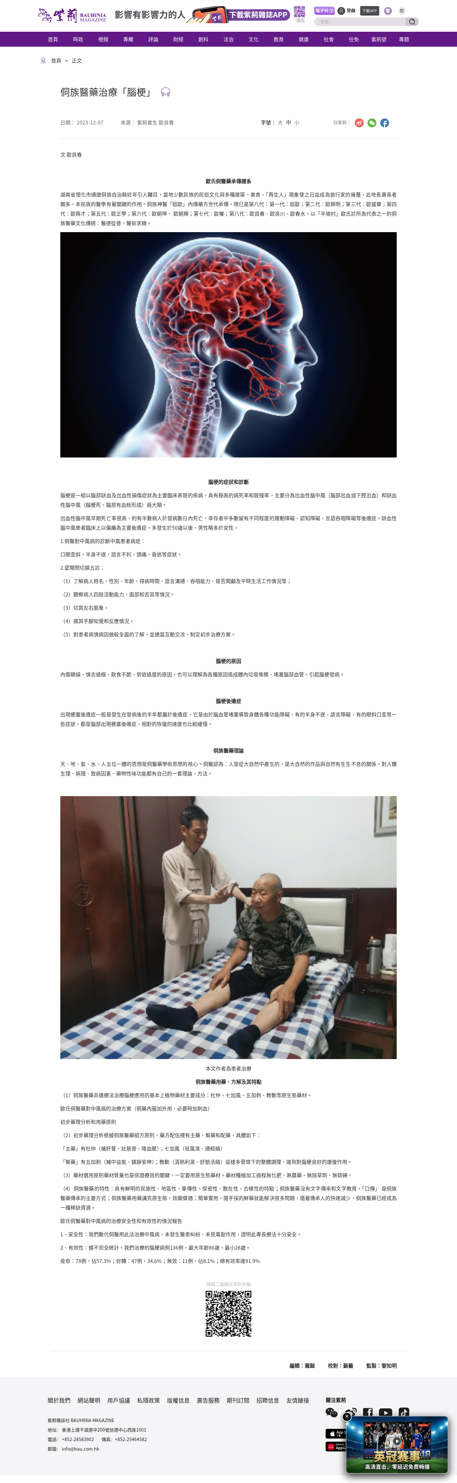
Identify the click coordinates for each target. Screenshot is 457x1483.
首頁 (53, 39)
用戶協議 (118, 1400)
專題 (404, 39)
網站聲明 (88, 1400)
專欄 (128, 39)
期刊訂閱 (238, 1400)
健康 (304, 39)
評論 (153, 39)
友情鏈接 (297, 1400)
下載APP (369, 10)
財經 (178, 39)
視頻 (103, 39)
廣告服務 (208, 1400)
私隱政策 (148, 1400)
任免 (354, 39)
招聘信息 (267, 1400)
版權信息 (178, 1400)
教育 (279, 39)
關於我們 (59, 1400)
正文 (77, 60)
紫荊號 (379, 39)
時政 (78, 39)
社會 (329, 39)
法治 (228, 39)
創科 (203, 39)
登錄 (351, 10)
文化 (253, 39)
